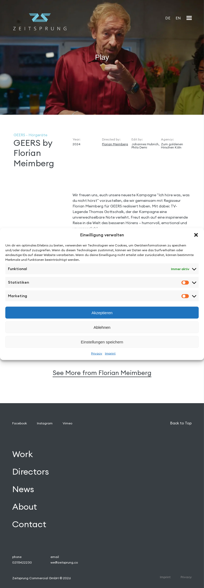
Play (102, 57)
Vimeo (67, 423)
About (24, 506)
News (23, 489)
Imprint (110, 353)
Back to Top (181, 423)
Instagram (45, 423)
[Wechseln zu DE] (168, 18)
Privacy (96, 353)
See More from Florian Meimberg (102, 373)
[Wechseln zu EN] (178, 18)
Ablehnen (102, 327)
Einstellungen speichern (102, 341)
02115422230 (22, 562)
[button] (196, 234)
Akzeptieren (101, 312)
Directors (30, 471)
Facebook (19, 423)
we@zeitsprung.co (64, 562)
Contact (29, 524)
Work (22, 454)
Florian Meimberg (115, 144)
